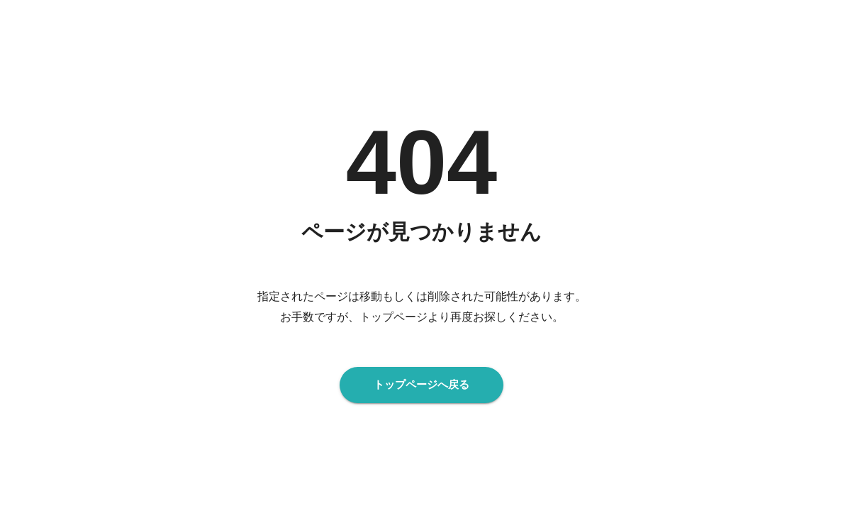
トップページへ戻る (421, 384)
